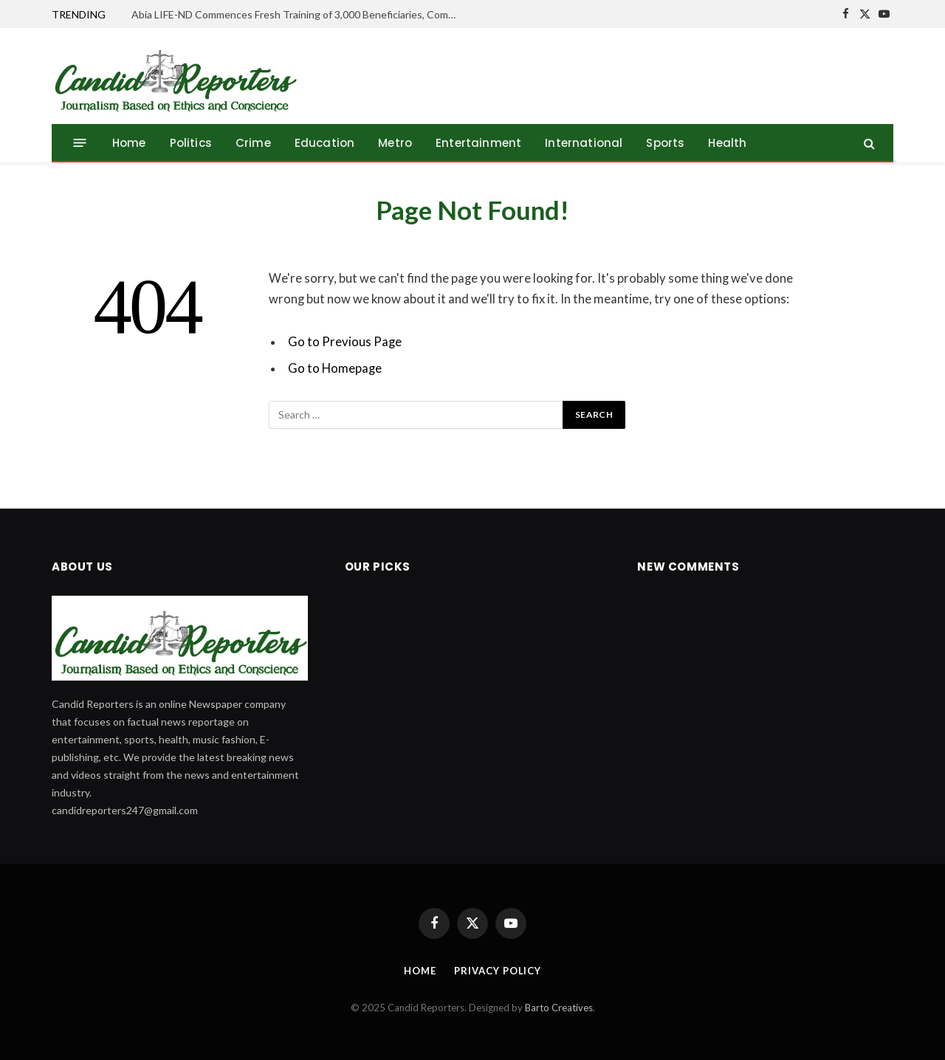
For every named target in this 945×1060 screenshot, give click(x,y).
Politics (191, 143)
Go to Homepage (335, 368)
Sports (665, 143)
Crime (253, 143)
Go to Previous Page (345, 341)
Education (325, 143)
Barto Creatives (559, 1007)
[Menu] (80, 143)
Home (129, 143)
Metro (395, 143)
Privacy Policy (497, 971)
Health (727, 143)
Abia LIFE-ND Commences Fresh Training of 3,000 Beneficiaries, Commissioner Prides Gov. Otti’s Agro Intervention (297, 14)
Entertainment (478, 143)
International (583, 143)
